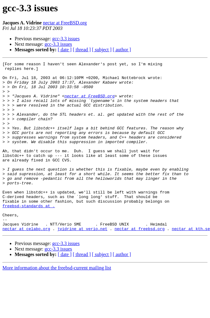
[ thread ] (82, 49)
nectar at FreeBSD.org (65, 22)
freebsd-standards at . (28, 235)
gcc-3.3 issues (66, 38)
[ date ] (65, 49)
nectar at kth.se (191, 262)
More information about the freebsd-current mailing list (56, 301)
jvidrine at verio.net (82, 262)
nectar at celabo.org (26, 262)
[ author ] (122, 49)
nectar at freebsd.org (140, 262)
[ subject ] (102, 49)
